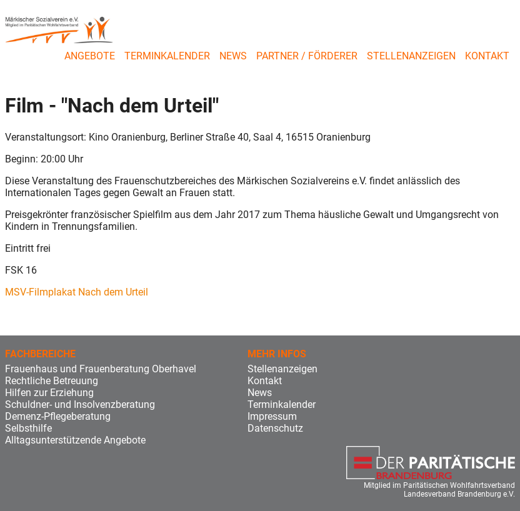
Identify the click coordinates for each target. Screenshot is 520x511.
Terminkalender (167, 56)
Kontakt (487, 56)
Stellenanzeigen (411, 56)
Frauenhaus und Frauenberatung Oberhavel (100, 369)
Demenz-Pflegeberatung (58, 416)
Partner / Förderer (307, 56)
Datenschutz (275, 428)
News (233, 56)
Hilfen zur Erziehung (49, 393)
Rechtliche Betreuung (51, 381)
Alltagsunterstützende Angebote (75, 440)
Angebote (89, 56)
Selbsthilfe (28, 428)
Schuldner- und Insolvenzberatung (80, 404)
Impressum (272, 416)
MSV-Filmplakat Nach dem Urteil (76, 292)
